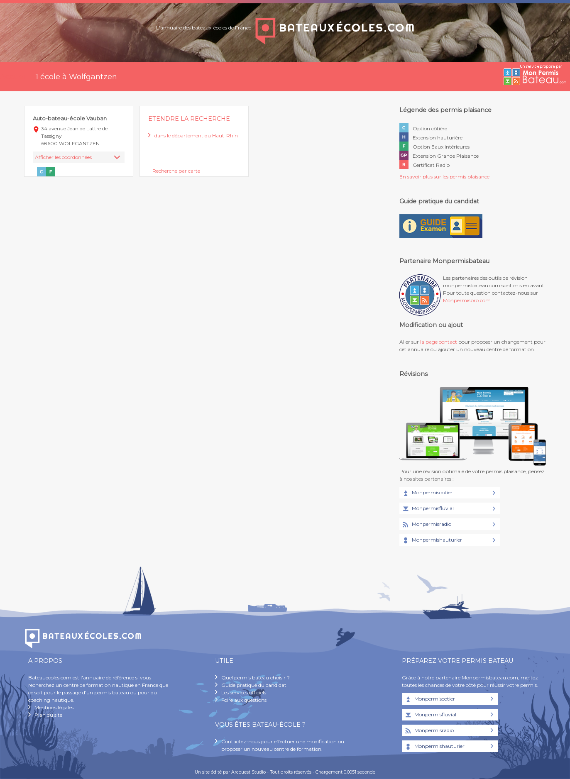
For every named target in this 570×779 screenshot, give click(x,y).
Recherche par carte (176, 171)
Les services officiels (243, 692)
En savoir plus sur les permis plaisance (444, 176)
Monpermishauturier (431, 540)
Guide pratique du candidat (253, 685)
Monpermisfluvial (427, 509)
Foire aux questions (244, 700)
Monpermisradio (426, 524)
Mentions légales (53, 707)
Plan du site (48, 715)
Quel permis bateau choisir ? (255, 677)
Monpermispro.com (467, 300)
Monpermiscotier (427, 493)
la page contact (438, 342)
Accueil (13, 76)
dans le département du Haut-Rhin (196, 135)
